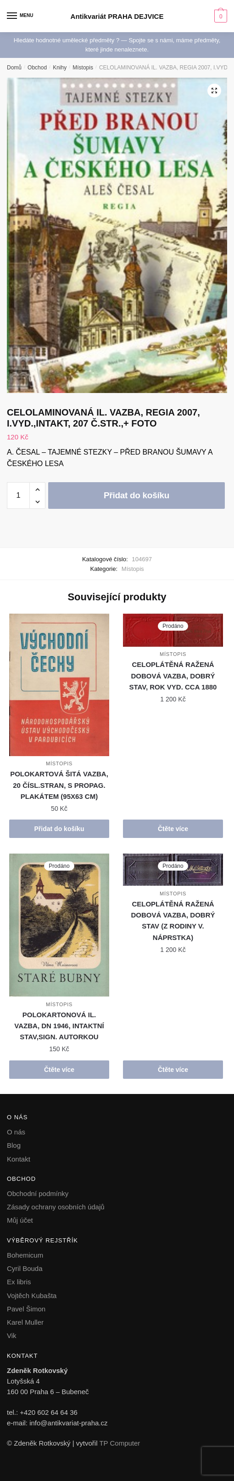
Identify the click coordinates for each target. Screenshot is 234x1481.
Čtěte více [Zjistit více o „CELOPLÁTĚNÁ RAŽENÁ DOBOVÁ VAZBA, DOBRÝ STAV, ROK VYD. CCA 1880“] (173, 828)
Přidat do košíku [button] (59, 828)
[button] (214, 90)
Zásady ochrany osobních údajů (56, 1207)
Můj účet (20, 1220)
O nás (16, 1132)
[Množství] (18, 495)
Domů (14, 67)
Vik (12, 1335)
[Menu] (20, 16)
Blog (14, 1145)
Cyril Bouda (25, 1268)
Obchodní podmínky (37, 1193)
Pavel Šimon (26, 1309)
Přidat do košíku (136, 495)
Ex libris (19, 1282)
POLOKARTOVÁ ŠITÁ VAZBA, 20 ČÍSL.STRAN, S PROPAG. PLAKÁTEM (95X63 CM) (59, 785)
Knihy (60, 67)
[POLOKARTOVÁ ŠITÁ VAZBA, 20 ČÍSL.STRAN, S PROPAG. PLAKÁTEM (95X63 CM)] (59, 685)
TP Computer (119, 1443)
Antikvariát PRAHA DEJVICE (117, 16)
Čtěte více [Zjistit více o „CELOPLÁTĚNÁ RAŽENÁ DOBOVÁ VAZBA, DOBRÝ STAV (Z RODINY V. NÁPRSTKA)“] (173, 1069)
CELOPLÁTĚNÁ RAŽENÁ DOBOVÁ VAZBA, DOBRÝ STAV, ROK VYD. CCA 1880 (173, 676)
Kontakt (18, 1159)
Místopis (82, 67)
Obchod (37, 67)
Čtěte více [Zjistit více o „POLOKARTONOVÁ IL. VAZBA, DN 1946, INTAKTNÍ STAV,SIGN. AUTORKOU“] (59, 1069)
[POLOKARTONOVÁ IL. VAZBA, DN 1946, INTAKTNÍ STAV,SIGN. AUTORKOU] (59, 925)
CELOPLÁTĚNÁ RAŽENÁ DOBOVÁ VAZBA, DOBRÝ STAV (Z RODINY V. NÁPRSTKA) (173, 920)
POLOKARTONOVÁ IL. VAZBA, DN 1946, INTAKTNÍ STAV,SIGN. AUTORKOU (59, 1026)
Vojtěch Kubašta (31, 1295)
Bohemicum (25, 1255)
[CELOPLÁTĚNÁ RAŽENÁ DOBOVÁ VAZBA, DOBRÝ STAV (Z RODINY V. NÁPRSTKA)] (173, 870)
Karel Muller (25, 1322)
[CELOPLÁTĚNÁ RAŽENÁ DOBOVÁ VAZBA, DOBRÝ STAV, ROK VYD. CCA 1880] (173, 630)
